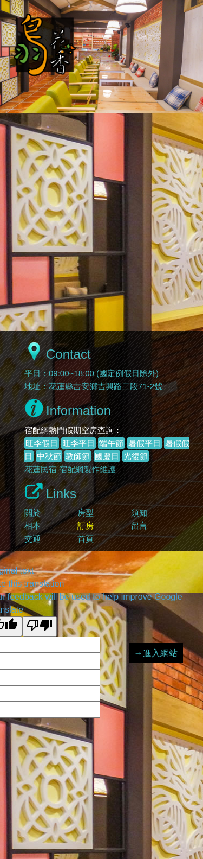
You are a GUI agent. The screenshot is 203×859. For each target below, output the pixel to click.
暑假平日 (144, 443)
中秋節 (49, 456)
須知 (139, 512)
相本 (32, 525)
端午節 (111, 443)
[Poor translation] (39, 626)
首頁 (85, 538)
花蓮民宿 (40, 469)
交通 (32, 538)
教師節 (78, 456)
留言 (139, 525)
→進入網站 (156, 653)
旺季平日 (78, 443)
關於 (32, 512)
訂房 (85, 525)
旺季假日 (41, 443)
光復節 (135, 456)
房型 (85, 512)
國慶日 (107, 456)
